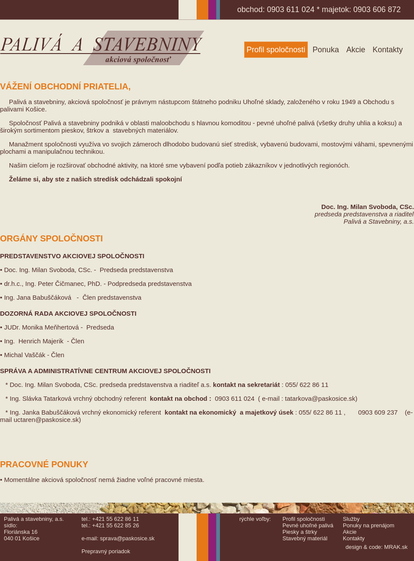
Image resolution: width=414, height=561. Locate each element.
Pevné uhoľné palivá (307, 525)
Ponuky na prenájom (368, 525)
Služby (351, 519)
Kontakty (388, 49)
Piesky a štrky (299, 532)
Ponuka (326, 49)
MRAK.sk (396, 547)
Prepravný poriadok (106, 551)
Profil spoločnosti (276, 49)
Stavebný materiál (304, 538)
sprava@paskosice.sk (127, 538)
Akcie (355, 49)
